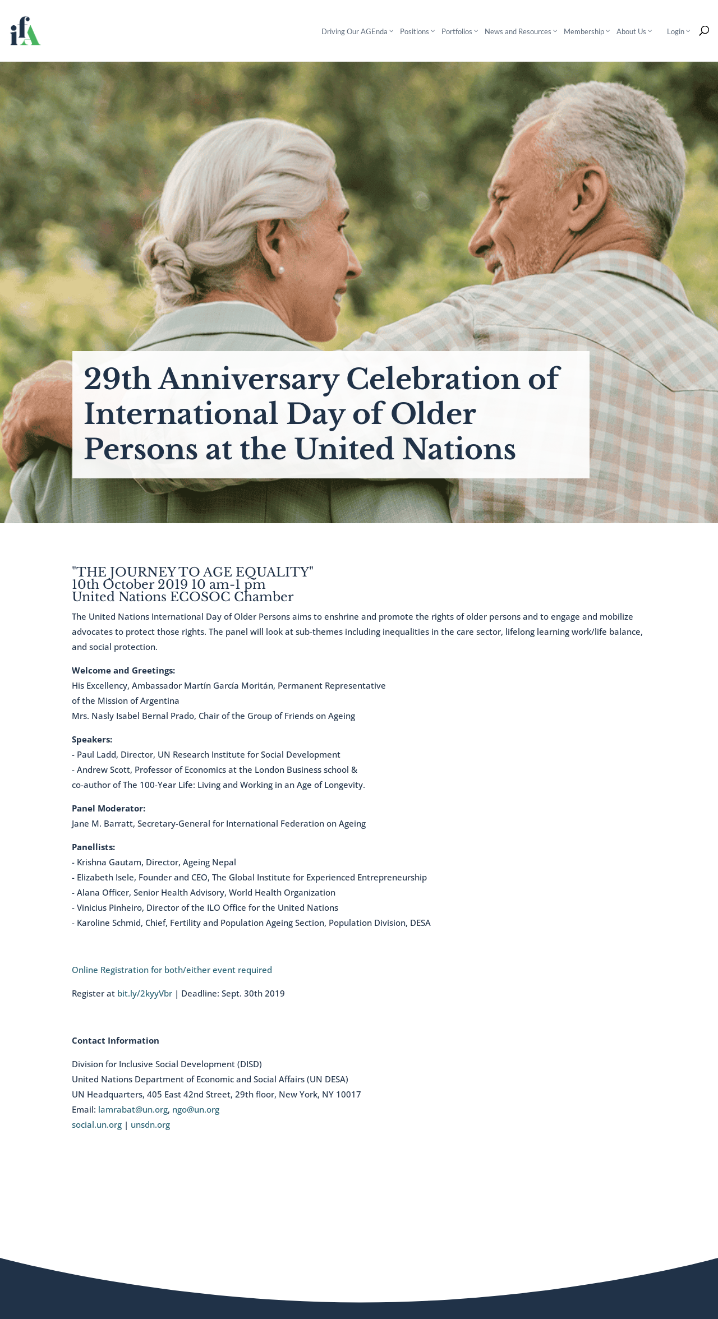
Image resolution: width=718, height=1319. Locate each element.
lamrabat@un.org (133, 1109)
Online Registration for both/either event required (172, 969)
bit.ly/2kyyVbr (144, 993)
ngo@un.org (195, 1109)
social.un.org (97, 1124)
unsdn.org (150, 1124)
